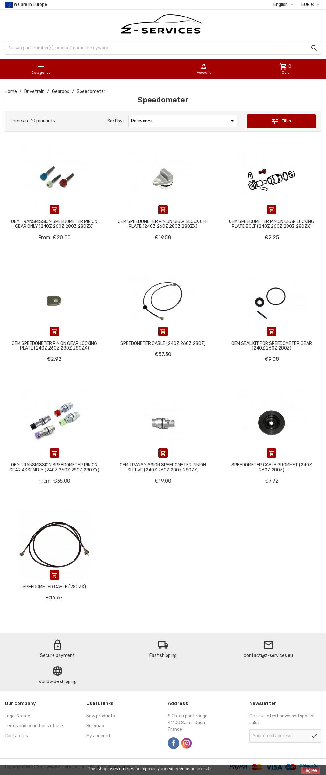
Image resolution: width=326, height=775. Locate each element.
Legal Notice (17, 716)
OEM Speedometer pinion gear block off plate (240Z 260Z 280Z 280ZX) (163, 224)
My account (98, 735)
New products (100, 716)
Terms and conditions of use (34, 726)
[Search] (163, 47)
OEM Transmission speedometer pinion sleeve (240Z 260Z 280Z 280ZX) (163, 467)
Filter (281, 121)
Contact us (16, 735)
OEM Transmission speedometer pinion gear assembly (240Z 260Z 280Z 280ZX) (54, 467)
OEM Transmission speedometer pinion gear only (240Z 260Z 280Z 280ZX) (54, 224)
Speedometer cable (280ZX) (54, 587)
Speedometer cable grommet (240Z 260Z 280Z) (271, 467)
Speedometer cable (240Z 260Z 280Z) (163, 343)
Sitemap (95, 726)
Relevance (183, 120)
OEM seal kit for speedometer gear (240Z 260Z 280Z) (271, 346)
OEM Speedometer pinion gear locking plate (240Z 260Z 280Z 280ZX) (54, 346)
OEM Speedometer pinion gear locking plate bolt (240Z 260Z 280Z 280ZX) (271, 224)
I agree (310, 770)
